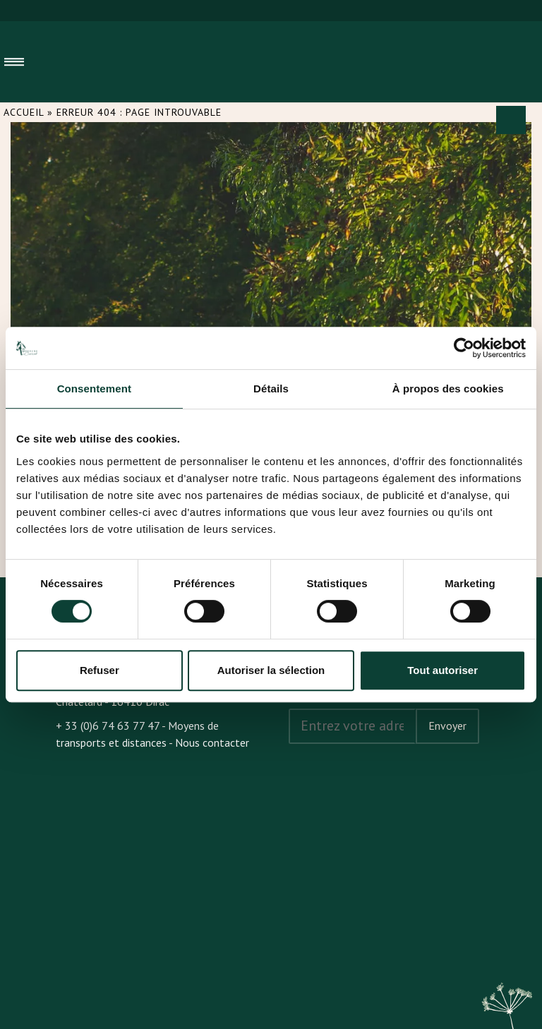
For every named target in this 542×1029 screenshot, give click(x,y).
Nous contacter (212, 742)
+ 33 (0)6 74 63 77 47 (107, 725)
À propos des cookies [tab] (448, 389)
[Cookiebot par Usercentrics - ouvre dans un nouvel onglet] (464, 348)
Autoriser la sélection (271, 670)
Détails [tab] (271, 389)
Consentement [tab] (94, 389)
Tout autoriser (442, 670)
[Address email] (352, 726)
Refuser (99, 670)
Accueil (24, 112)
